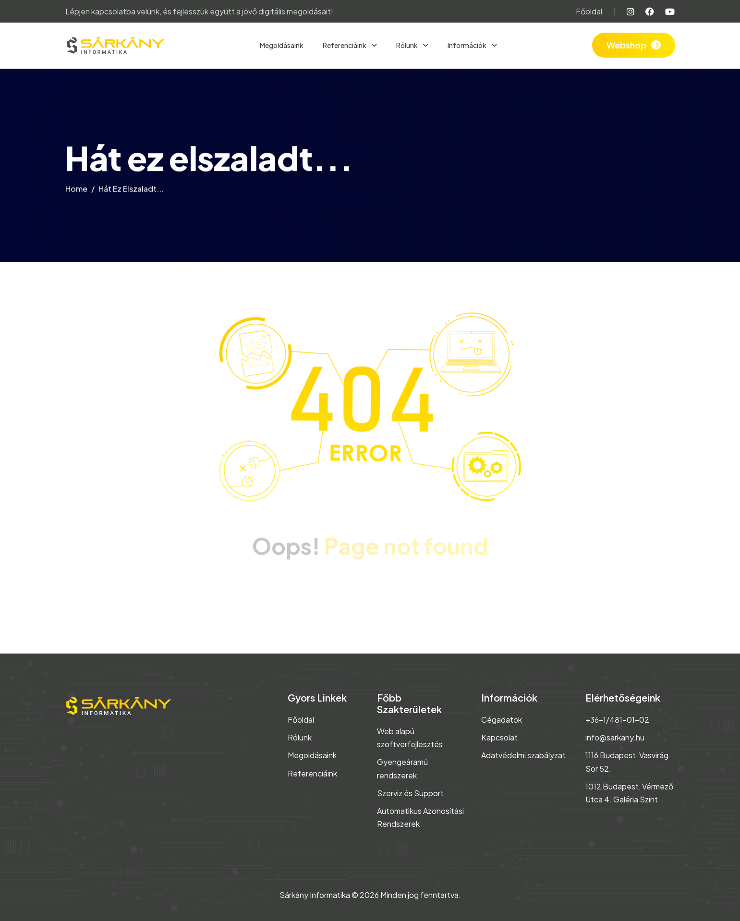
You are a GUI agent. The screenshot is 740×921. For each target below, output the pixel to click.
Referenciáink (345, 45)
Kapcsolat (499, 737)
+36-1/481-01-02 (617, 720)
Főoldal (589, 11)
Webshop (626, 44)
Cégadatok (501, 720)
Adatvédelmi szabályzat (523, 755)
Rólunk (407, 45)
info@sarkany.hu (614, 737)
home (76, 190)
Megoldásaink (281, 45)
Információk (467, 45)
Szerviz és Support (410, 793)
